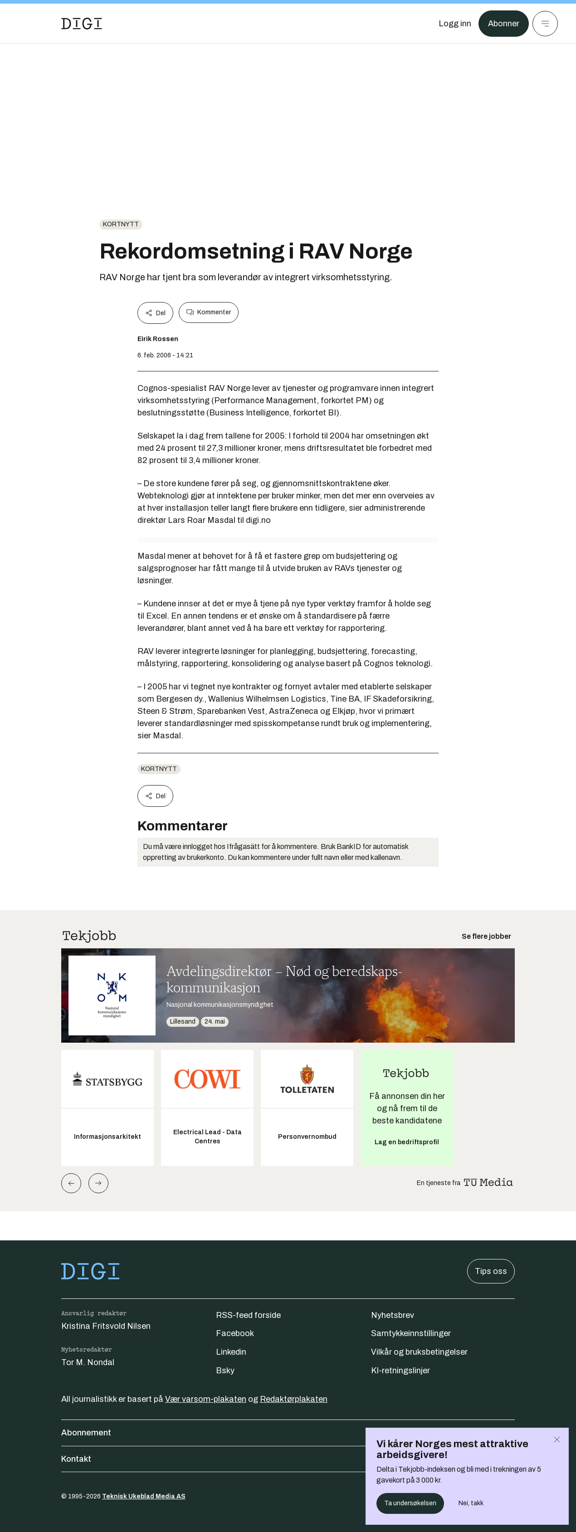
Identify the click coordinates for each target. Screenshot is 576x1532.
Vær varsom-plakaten (205, 1399)
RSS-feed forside (248, 1315)
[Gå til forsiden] (81, 23)
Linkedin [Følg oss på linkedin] (231, 1351)
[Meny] (545, 23)
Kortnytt (121, 224)
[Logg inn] (455, 23)
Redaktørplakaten (293, 1399)
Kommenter (208, 312)
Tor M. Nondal (87, 1362)
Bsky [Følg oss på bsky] (225, 1370)
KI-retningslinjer (400, 1370)
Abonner (503, 23)
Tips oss (491, 1271)
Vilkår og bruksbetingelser (419, 1351)
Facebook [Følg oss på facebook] (235, 1333)
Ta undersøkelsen (410, 1503)
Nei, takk (471, 1503)
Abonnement (288, 1432)
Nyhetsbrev (392, 1315)
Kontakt (288, 1459)
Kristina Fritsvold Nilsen (106, 1326)
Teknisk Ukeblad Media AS (143, 1496)
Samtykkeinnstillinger (411, 1333)
